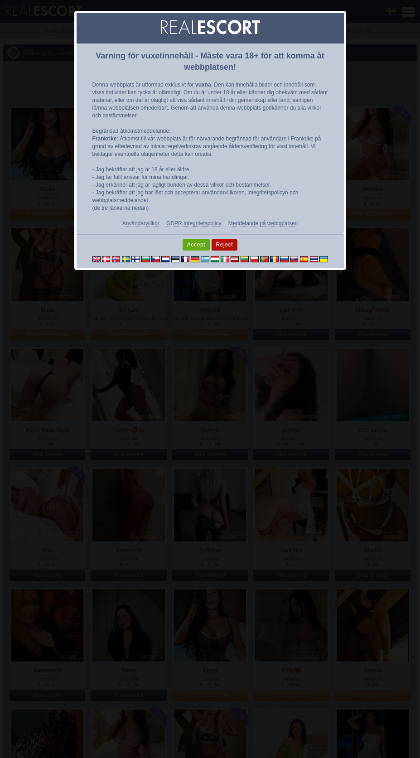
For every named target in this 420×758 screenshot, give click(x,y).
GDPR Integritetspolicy (193, 223)
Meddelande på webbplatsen (263, 223)
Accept (196, 244)
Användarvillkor (140, 223)
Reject (224, 244)
